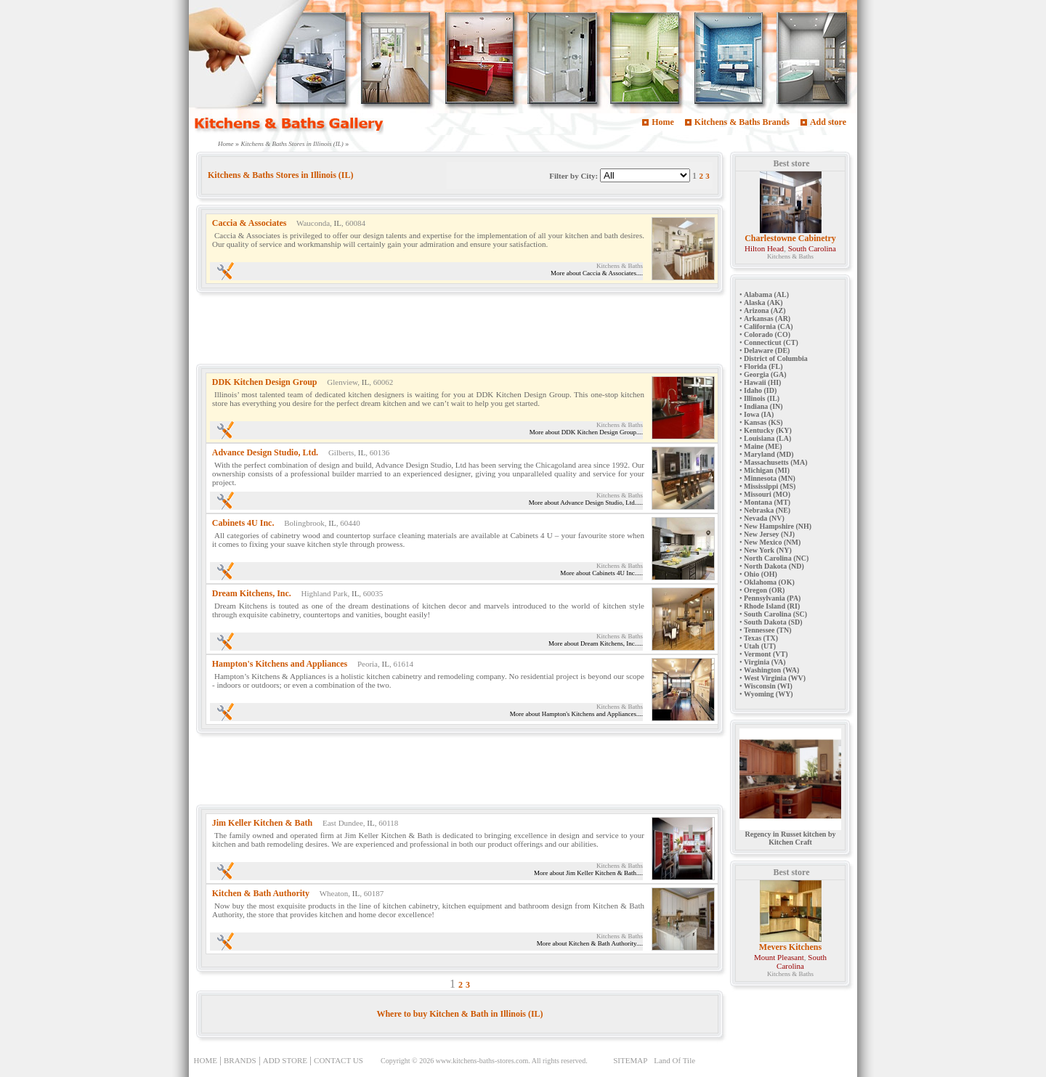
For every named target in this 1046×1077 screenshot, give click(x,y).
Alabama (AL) (766, 294)
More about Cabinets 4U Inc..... (601, 573)
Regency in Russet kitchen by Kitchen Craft (790, 835)
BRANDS (240, 1060)
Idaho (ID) (760, 390)
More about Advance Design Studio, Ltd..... (586, 502)
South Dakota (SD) (773, 622)
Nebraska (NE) (767, 510)
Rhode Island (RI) (772, 606)
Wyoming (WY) (768, 694)
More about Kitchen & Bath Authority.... (590, 943)
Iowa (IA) (759, 414)
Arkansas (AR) (767, 318)
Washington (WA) (771, 670)
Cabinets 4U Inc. (243, 523)
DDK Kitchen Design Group (264, 382)
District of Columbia (776, 358)
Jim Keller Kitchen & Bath (262, 823)
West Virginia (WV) (775, 678)
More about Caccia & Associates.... (597, 273)
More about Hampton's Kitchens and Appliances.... (576, 714)
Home (663, 122)
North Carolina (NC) (776, 558)
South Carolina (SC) (775, 614)
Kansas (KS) (763, 422)
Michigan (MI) (767, 470)
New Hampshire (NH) (777, 526)
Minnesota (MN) (769, 478)
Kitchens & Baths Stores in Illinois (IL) (292, 143)
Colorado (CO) (767, 334)
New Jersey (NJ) (769, 534)
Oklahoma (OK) (769, 582)
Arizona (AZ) (765, 310)
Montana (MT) (767, 502)
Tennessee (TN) (767, 630)
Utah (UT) (760, 646)
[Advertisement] (460, 331)
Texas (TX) (761, 638)
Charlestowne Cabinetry (790, 238)
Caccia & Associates (249, 223)
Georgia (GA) (765, 374)
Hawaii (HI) (762, 382)
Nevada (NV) (764, 518)
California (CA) (768, 326)
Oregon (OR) (764, 590)
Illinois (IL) (761, 398)
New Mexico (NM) (772, 542)
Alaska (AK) (763, 302)
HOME (205, 1060)
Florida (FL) (763, 366)
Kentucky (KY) (768, 430)
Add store (828, 122)
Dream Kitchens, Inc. (251, 593)
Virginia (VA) (765, 662)
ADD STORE (285, 1060)
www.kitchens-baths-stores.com (482, 1061)
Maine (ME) (763, 446)
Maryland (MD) (769, 454)
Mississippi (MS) (769, 486)
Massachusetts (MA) (776, 462)
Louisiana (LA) (767, 438)
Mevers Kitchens (790, 947)
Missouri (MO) (767, 494)
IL (337, 223)
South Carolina (812, 248)
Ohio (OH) (760, 574)
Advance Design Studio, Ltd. (265, 452)
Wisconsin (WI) (768, 686)
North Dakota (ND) (774, 566)
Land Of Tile (674, 1060)
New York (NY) (768, 550)
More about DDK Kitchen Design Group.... (586, 432)
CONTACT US (338, 1060)
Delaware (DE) (767, 350)
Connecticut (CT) (771, 342)
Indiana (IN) (763, 406)
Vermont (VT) (765, 654)
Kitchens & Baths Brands (742, 122)
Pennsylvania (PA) (772, 598)
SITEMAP (630, 1060)
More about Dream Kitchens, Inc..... (595, 643)
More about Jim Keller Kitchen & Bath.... (588, 873)
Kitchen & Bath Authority (260, 893)
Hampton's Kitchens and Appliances (279, 664)
